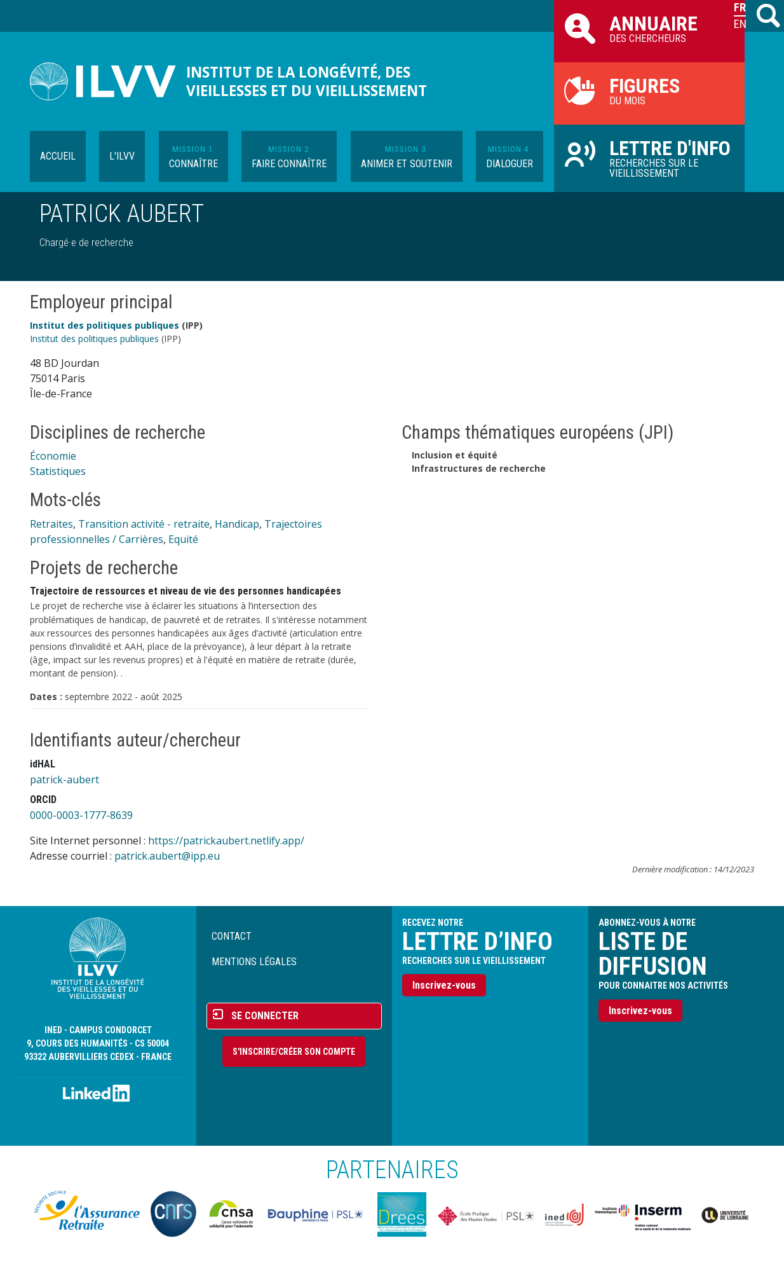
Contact (232, 936)
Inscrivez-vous (444, 985)
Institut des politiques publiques (104, 325)
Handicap (237, 524)
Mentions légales (254, 962)
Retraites (51, 524)
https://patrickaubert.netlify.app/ (226, 841)
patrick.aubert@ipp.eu (167, 856)
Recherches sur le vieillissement (649, 157)
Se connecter (265, 1016)
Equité (183, 539)
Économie (53, 456)
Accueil (58, 156)
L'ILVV (122, 156)
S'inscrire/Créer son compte (294, 1052)
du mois (649, 90)
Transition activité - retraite (144, 524)
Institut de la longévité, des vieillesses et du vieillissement (306, 81)
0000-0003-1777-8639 (81, 815)
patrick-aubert (64, 780)
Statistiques (58, 471)
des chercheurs (649, 28)
